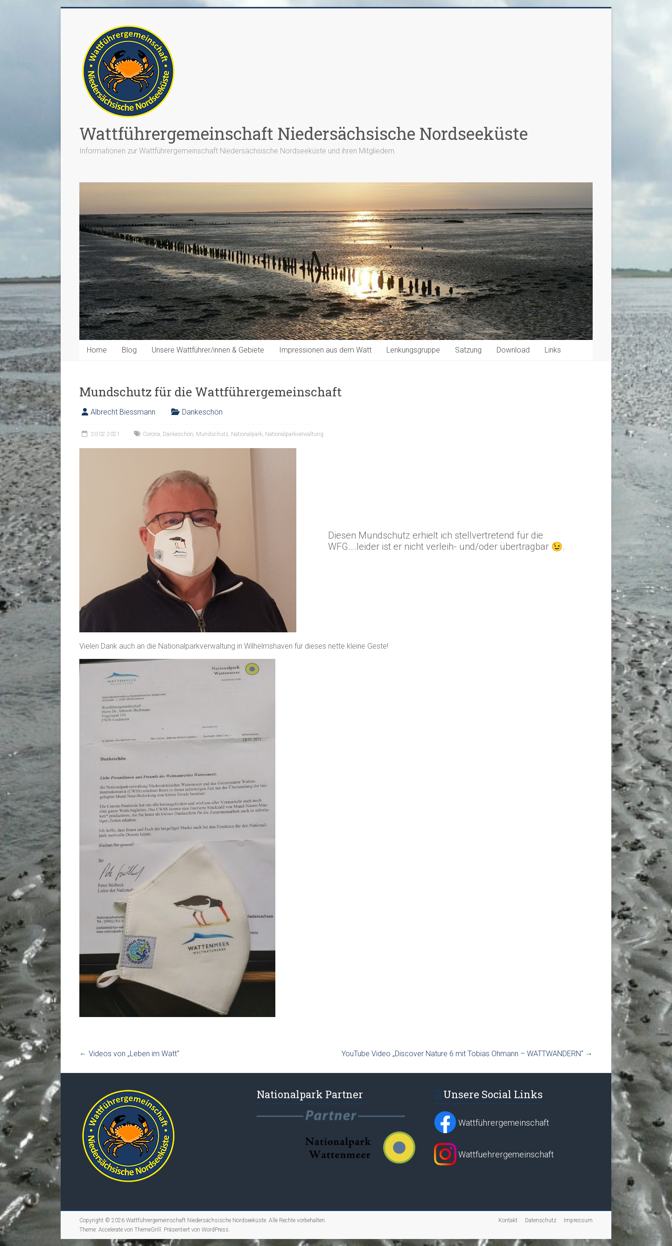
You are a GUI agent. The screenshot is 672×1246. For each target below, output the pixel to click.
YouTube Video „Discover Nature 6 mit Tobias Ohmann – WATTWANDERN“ (467, 1053)
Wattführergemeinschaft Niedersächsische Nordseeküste (303, 133)
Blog (129, 350)
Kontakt (508, 1220)
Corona (151, 434)
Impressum (578, 1220)
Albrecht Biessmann (123, 412)
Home (97, 350)
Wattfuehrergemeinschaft (494, 1154)
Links (553, 350)
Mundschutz (212, 434)
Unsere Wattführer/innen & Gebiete (208, 350)
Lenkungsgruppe (413, 350)
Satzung (468, 350)
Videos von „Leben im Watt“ (129, 1053)
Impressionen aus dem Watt (325, 350)
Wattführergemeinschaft (491, 1123)
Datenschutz (540, 1220)
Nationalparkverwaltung (294, 434)
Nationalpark (246, 434)
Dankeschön (202, 412)
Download (513, 350)
